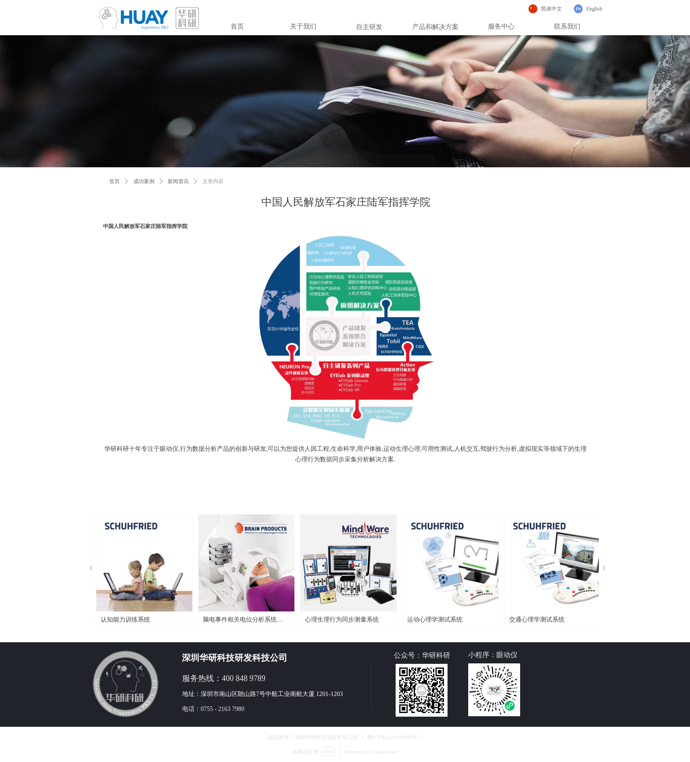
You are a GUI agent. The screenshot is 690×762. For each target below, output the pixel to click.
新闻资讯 (178, 181)
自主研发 (369, 26)
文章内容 (213, 181)
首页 (114, 181)
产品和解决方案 (435, 26)
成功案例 (143, 181)
